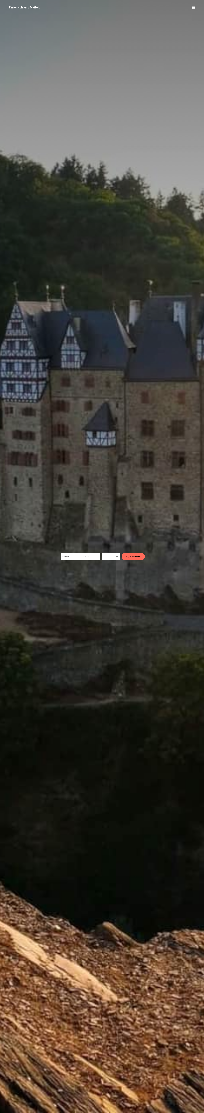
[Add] (116, 556)
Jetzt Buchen (133, 556)
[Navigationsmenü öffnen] (193, 8)
